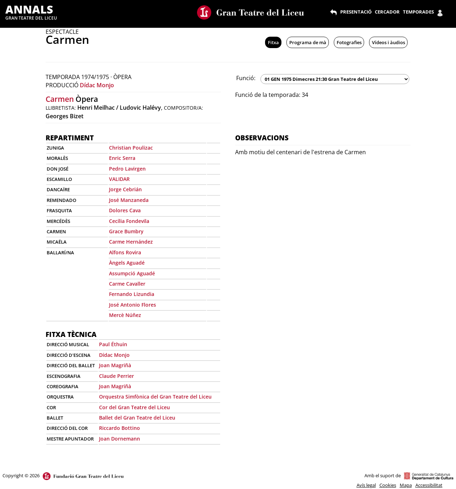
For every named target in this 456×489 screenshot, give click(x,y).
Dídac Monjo (97, 85)
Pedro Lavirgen (127, 168)
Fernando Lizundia (131, 294)
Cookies (387, 485)
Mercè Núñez (125, 315)
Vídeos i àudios (388, 42)
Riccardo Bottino (119, 428)
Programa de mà (307, 42)
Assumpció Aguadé (132, 273)
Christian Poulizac (131, 147)
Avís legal (366, 485)
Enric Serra (122, 158)
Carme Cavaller (127, 283)
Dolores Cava (125, 210)
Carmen (60, 99)
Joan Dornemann (119, 438)
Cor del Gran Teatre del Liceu (134, 407)
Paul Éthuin (113, 344)
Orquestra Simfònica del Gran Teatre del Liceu (155, 396)
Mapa (406, 485)
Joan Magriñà (115, 365)
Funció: (245, 78)
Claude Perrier (116, 376)
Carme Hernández (131, 241)
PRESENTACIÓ (356, 12)
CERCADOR (387, 12)
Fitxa (273, 42)
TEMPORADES (418, 12)
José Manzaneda (129, 200)
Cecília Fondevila (129, 221)
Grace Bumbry (126, 231)
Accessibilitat (428, 485)
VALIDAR (119, 179)
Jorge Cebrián (125, 189)
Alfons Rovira (125, 252)
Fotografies (349, 42)
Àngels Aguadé (127, 262)
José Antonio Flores (132, 304)
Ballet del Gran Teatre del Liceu (137, 417)
